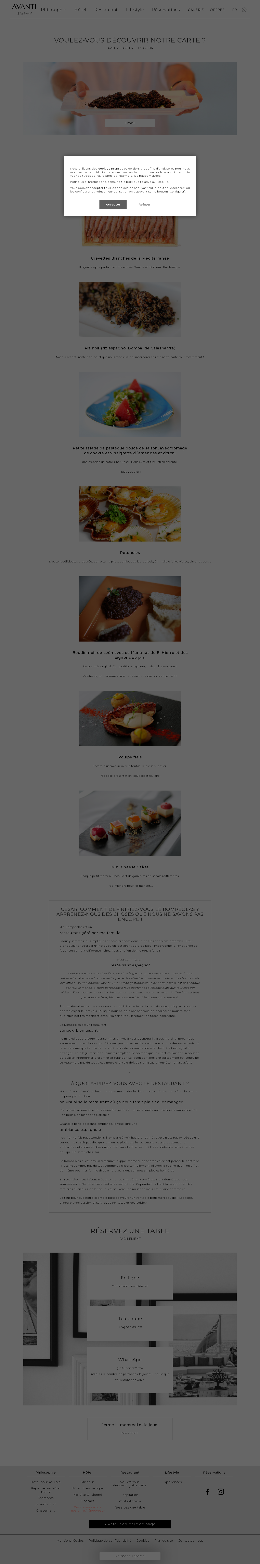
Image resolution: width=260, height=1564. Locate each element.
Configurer (177, 191)
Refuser (145, 204)
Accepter (113, 204)
